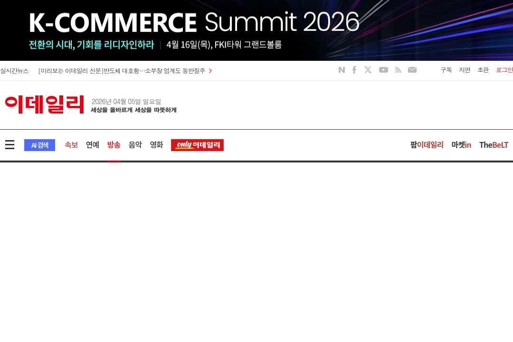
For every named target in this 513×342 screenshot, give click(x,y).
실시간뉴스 (14, 70)
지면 (464, 69)
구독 (446, 69)
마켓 (461, 144)
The (493, 144)
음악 (135, 144)
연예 (92, 144)
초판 (483, 69)
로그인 (504, 69)
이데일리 (91, 104)
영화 (156, 144)
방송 (114, 144)
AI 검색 (39, 145)
